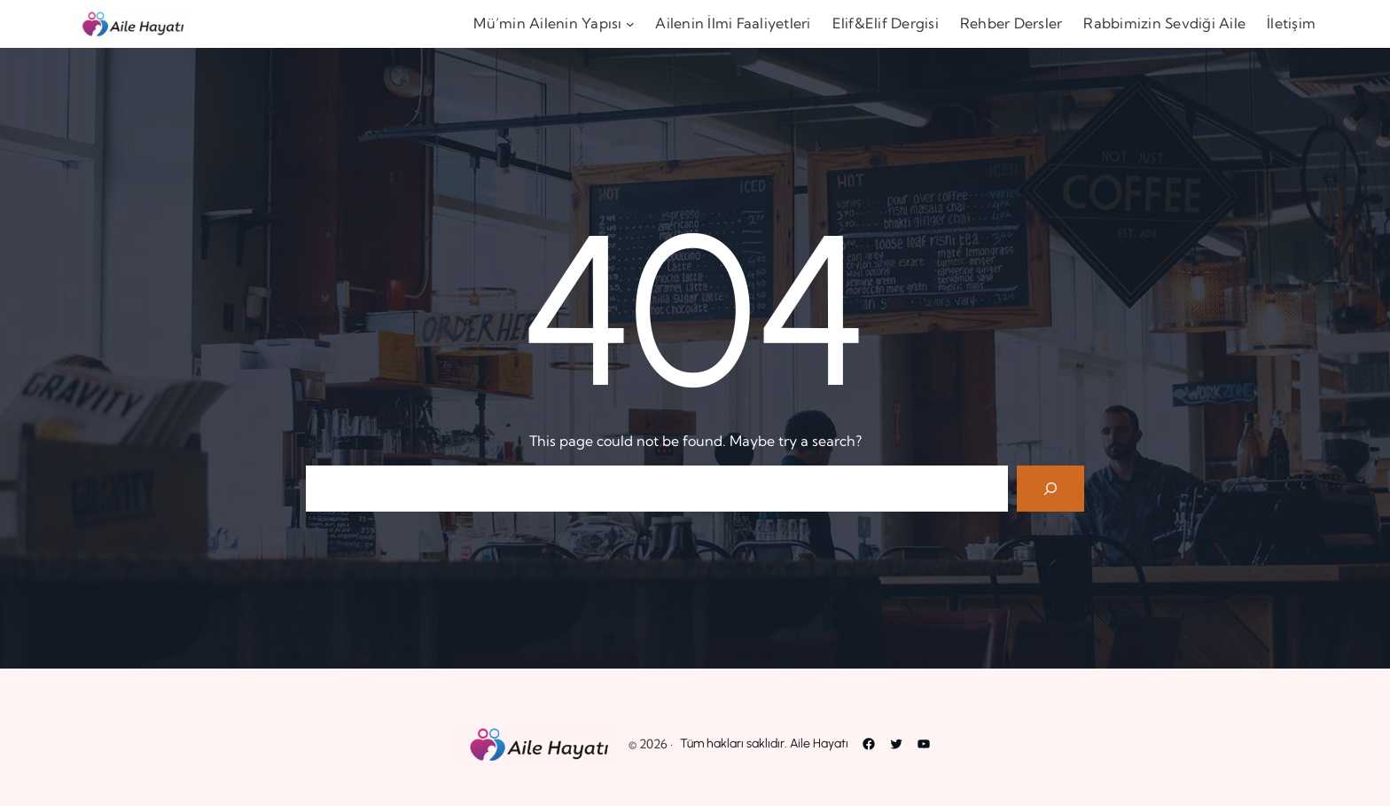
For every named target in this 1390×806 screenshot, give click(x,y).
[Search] (1050, 489)
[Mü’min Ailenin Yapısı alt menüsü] (630, 24)
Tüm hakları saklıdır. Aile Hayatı (764, 743)
